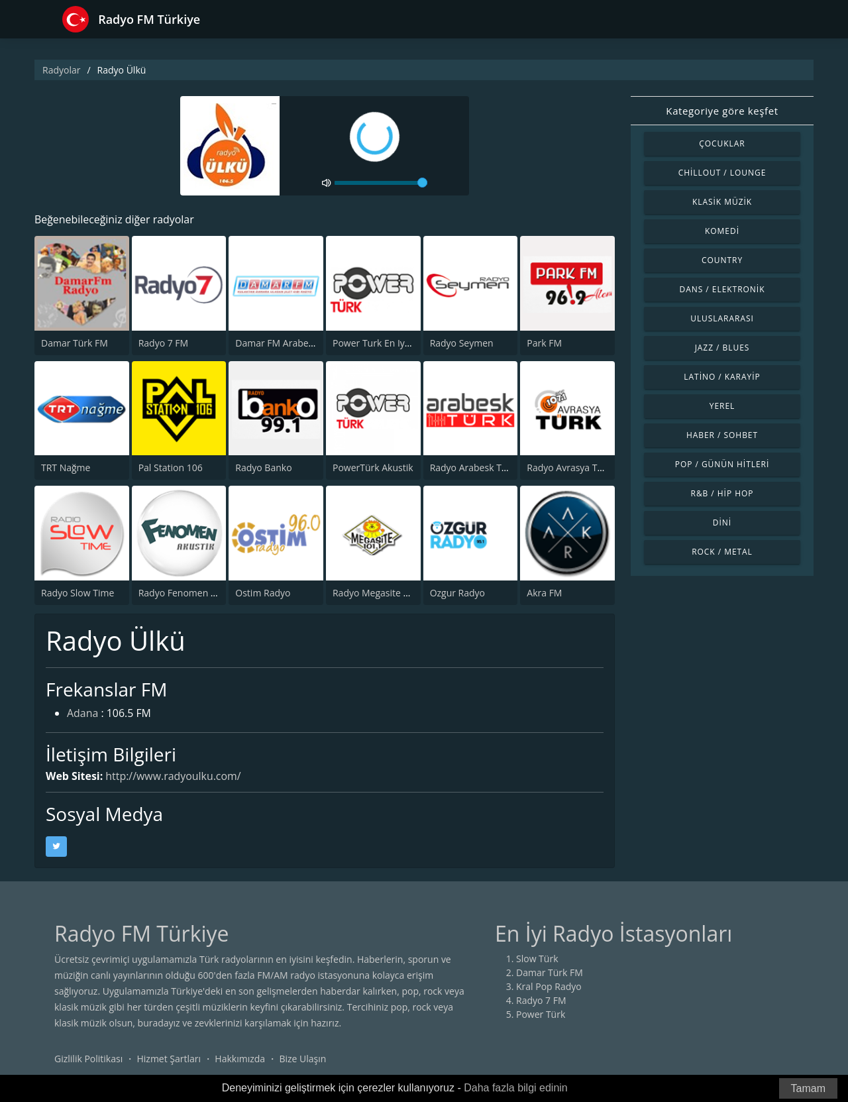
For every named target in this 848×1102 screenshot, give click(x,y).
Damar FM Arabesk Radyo (290, 343)
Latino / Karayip (722, 376)
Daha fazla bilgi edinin (516, 1087)
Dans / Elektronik (722, 289)
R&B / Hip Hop (722, 493)
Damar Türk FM (74, 343)
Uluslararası (722, 318)
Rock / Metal (722, 551)
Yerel (722, 406)
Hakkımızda (240, 1058)
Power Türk (540, 1014)
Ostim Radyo (262, 592)
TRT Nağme (65, 467)
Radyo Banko (263, 467)
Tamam (808, 1088)
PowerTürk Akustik (373, 467)
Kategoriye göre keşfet (722, 110)
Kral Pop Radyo (549, 986)
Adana (83, 714)
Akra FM (544, 592)
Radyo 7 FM (163, 343)
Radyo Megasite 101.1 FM (388, 592)
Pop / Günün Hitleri (722, 464)
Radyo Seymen (462, 343)
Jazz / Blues (722, 347)
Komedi (722, 231)
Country (722, 260)
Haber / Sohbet (722, 435)
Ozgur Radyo (457, 592)
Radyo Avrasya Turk (569, 467)
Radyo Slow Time (77, 592)
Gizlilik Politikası (88, 1058)
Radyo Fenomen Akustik (190, 592)
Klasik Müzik (722, 201)
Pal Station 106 (170, 467)
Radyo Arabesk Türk (473, 467)
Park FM (544, 343)
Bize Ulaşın (302, 1058)
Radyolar (61, 70)
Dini (722, 522)
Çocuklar (722, 143)
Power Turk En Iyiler (376, 343)
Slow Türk (537, 958)
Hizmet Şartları (168, 1058)
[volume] (381, 183)
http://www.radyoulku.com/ (174, 776)
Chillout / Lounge (722, 172)
